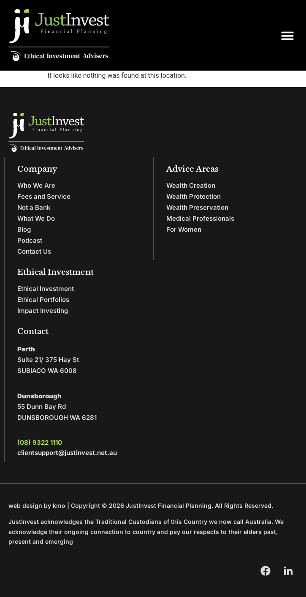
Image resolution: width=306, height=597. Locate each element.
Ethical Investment (45, 289)
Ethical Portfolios (43, 300)
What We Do (36, 218)
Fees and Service (43, 196)
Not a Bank (34, 207)
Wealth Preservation (197, 207)
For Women (183, 229)
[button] (287, 35)
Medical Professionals (200, 218)
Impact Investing (42, 311)
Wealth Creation (190, 185)
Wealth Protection (193, 196)
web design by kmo (36, 505)
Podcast (29, 240)
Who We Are (36, 185)
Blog (24, 229)
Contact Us (34, 251)
